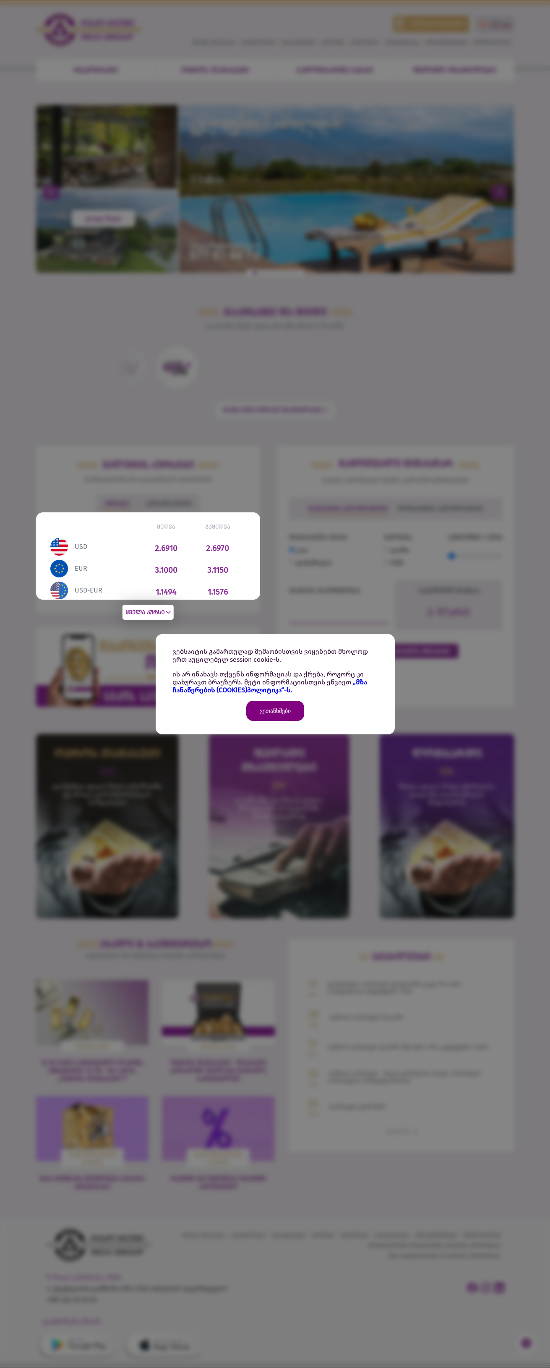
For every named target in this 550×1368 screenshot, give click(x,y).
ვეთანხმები (275, 710)
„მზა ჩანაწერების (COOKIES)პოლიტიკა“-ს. (269, 686)
